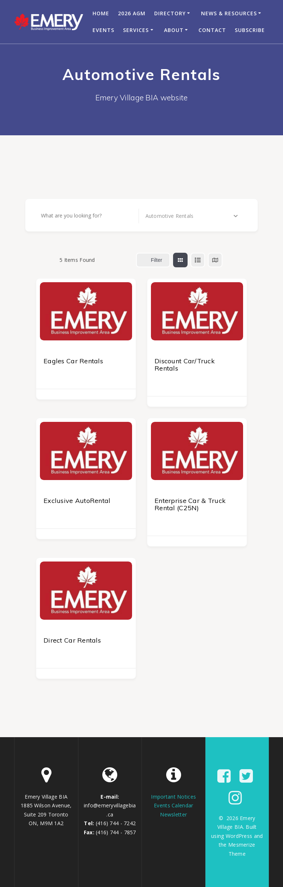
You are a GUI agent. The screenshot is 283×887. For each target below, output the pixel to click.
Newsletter (173, 814)
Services (136, 30)
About (174, 30)
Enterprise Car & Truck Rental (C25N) (190, 504)
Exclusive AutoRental (77, 500)
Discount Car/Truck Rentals (185, 364)
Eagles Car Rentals (73, 361)
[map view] (215, 260)
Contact (212, 30)
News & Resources (229, 13)
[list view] (197, 260)
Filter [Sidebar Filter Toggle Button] (153, 260)
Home (101, 13)
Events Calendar (173, 805)
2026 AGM (131, 13)
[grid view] (180, 260)
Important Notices (173, 796)
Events (103, 30)
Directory (170, 13)
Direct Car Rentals (72, 640)
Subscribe (250, 30)
